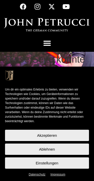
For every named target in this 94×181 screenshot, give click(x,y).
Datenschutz (37, 174)
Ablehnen (47, 149)
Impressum (57, 174)
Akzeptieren (47, 135)
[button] (47, 43)
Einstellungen (47, 163)
